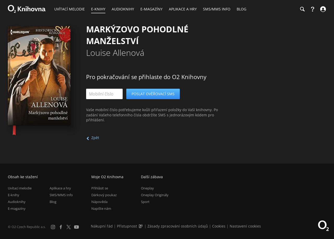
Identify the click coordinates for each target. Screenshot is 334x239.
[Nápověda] (312, 9)
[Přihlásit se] (322, 9)
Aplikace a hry (60, 188)
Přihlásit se (99, 188)
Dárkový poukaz (104, 195)
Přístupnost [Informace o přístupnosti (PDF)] (127, 226)
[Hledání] (302, 9)
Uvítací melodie (20, 188)
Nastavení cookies (245, 226)
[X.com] (69, 227)
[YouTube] (76, 227)
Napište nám (101, 208)
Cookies (218, 226)
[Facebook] (61, 227)
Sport (145, 201)
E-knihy (13, 195)
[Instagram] (53, 227)
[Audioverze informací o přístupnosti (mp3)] (141, 226)
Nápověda (99, 201)
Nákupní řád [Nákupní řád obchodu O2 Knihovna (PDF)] (102, 226)
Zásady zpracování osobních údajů (177, 226)
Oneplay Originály (155, 195)
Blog (53, 201)
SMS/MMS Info (61, 195)
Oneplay (147, 188)
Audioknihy (17, 201)
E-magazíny (17, 208)
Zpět (95, 137)
